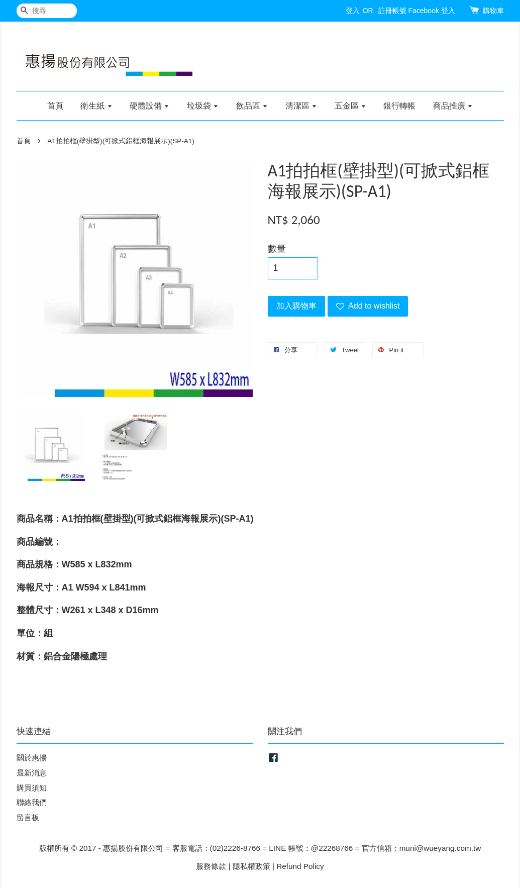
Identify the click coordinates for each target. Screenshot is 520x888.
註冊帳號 (392, 11)
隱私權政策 (251, 866)
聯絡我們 (32, 802)
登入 (353, 11)
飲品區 (252, 106)
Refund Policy (300, 866)
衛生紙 (96, 106)
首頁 (55, 106)
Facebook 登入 (431, 11)
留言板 (28, 817)
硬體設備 (149, 106)
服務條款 (211, 866)
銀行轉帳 (399, 106)
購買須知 (32, 787)
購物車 (493, 11)
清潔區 (301, 106)
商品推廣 (453, 106)
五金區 (350, 106)
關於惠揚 (32, 757)
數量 (277, 249)
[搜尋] (47, 11)
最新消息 (32, 772)
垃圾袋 (203, 106)
